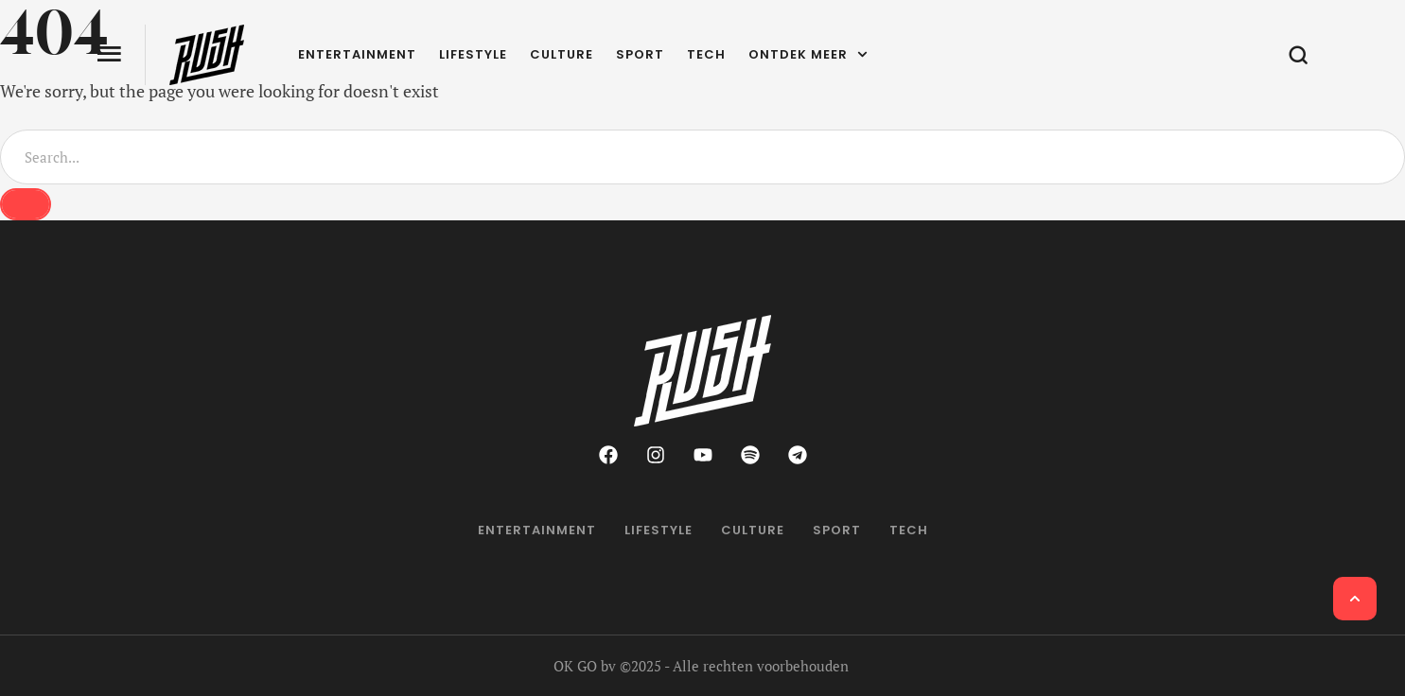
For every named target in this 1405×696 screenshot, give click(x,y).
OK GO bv (584, 665)
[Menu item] (357, 54)
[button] (1355, 598)
